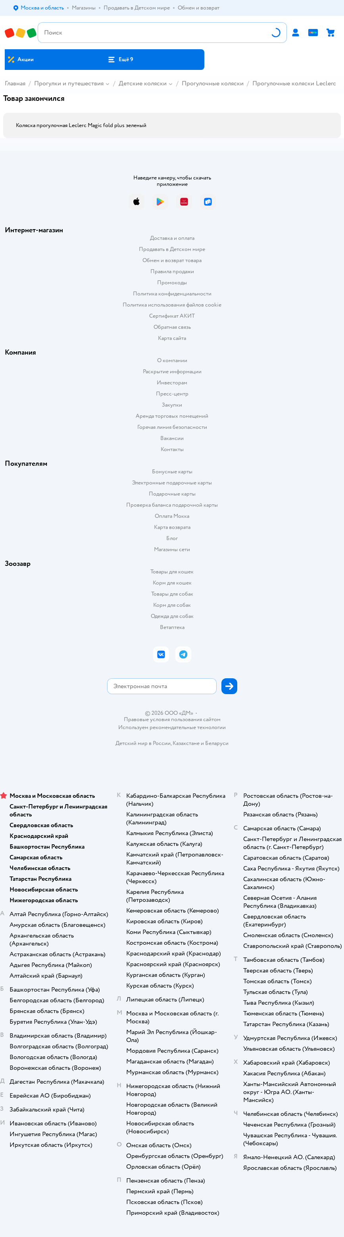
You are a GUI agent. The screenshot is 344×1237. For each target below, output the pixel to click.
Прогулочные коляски (213, 83)
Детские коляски (143, 83)
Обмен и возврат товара (172, 260)
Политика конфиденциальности (172, 293)
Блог (172, 538)
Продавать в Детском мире (172, 249)
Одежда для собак (172, 616)
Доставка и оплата (172, 238)
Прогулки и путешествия (69, 83)
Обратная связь (172, 327)
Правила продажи (172, 271)
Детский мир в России (143, 743)
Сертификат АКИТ (172, 316)
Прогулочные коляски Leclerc (294, 83)
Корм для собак (172, 605)
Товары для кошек (172, 571)
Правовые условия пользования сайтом (172, 719)
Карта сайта (172, 338)
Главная (15, 83)
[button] (120, 59)
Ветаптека (172, 627)
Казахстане (186, 743)
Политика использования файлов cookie (172, 304)
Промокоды (172, 282)
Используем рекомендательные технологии (172, 727)
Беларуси (217, 743)
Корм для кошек (172, 582)
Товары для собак (172, 594)
